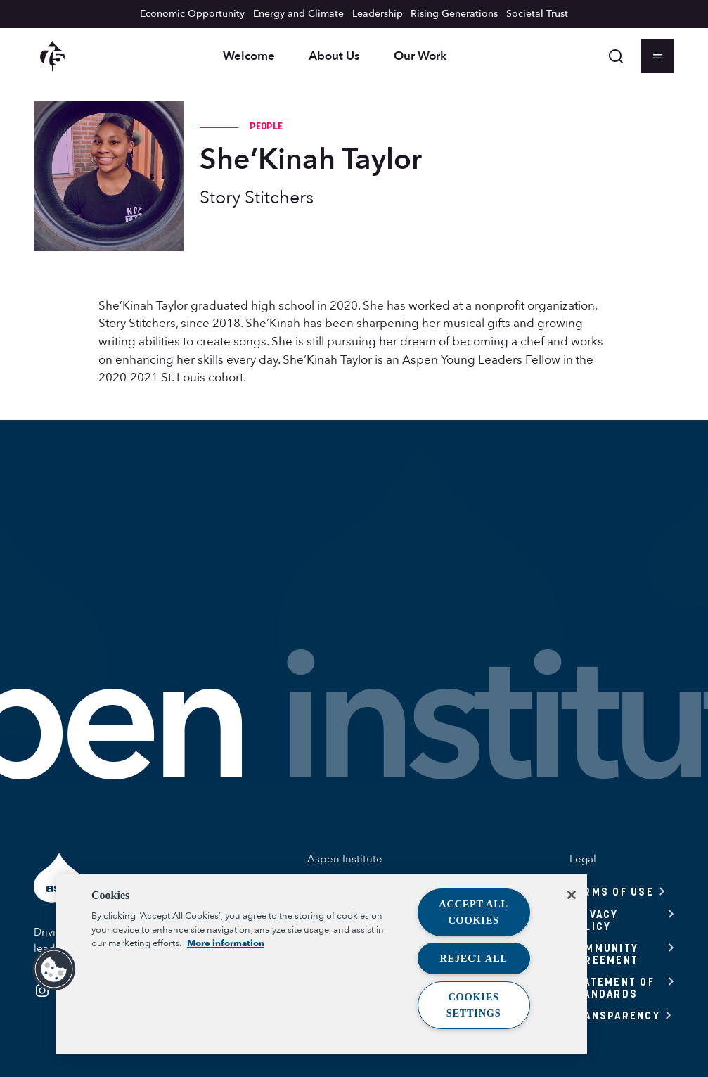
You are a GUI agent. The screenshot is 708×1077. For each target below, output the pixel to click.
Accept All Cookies (473, 912)
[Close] (571, 894)
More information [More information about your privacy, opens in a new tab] (225, 943)
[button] (54, 969)
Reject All (474, 958)
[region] (321, 964)
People (266, 126)
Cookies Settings (473, 1005)
